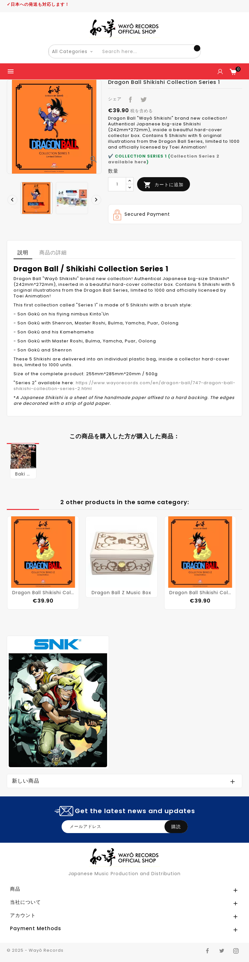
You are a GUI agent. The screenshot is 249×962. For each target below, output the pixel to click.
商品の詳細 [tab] (53, 252)
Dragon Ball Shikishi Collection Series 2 (43, 592)
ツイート (142, 98)
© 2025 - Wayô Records (35, 950)
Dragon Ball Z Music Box (121, 592)
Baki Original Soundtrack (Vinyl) (23, 474)
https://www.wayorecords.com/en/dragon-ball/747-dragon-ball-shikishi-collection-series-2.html (124, 386)
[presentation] (10, 198)
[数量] (117, 184)
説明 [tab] (22, 252)
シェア (129, 98)
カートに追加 (164, 185)
